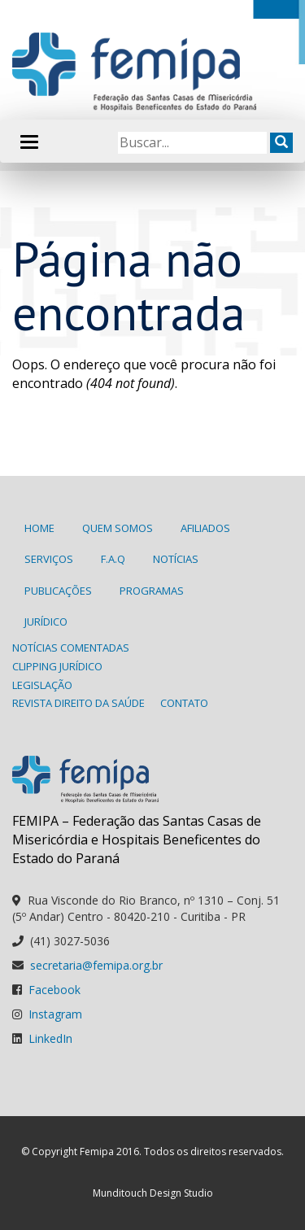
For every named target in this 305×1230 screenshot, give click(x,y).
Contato (184, 703)
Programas (152, 590)
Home (39, 528)
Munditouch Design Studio (153, 1193)
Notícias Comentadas (70, 647)
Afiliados (205, 528)
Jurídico (46, 621)
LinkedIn (50, 1038)
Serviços (48, 559)
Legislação (42, 685)
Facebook (54, 989)
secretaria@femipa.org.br (96, 965)
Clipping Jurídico (57, 666)
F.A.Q (113, 559)
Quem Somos (117, 528)
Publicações (58, 590)
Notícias (175, 559)
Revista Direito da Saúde (78, 703)
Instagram (55, 1014)
